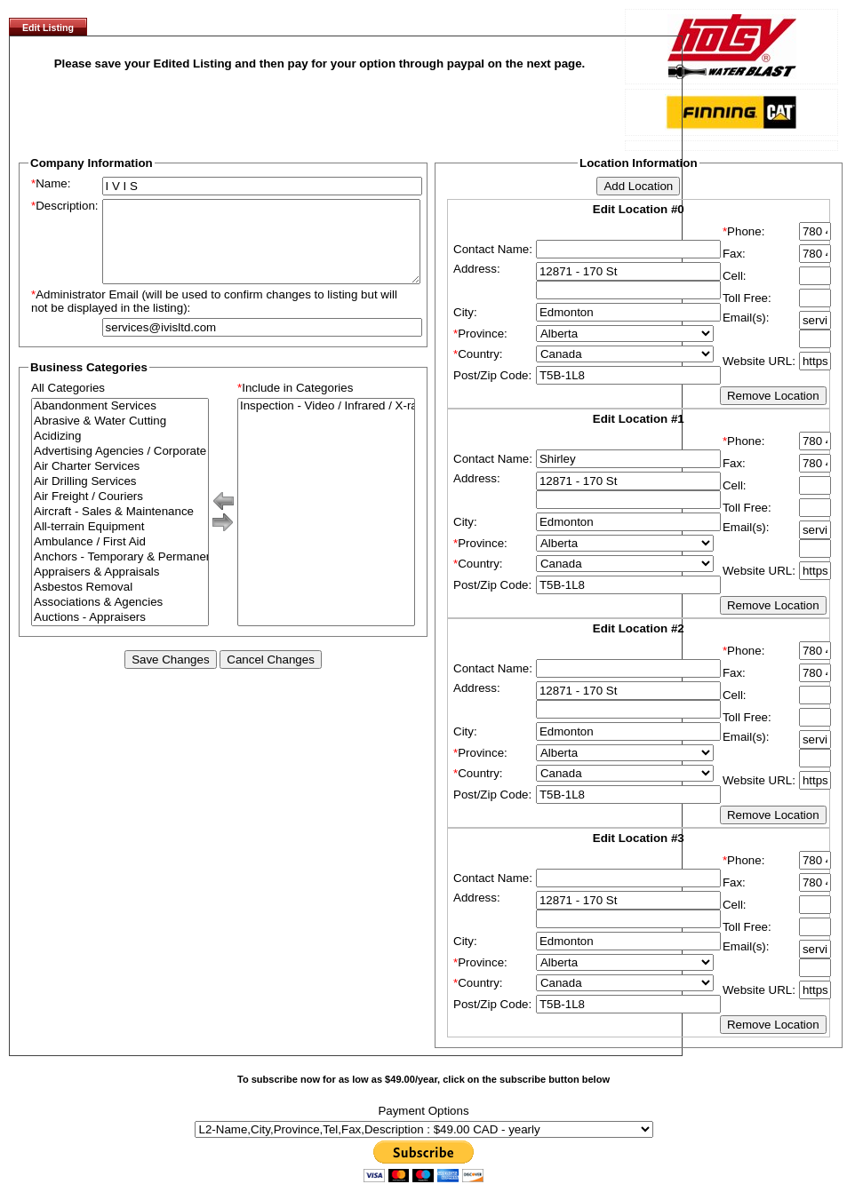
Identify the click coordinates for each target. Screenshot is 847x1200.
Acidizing (120, 452)
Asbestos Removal (120, 603)
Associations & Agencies (120, 618)
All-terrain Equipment (120, 543)
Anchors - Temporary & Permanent (120, 573)
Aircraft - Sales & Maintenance (120, 528)
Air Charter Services (120, 482)
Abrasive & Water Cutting (120, 437)
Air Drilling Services (120, 497)
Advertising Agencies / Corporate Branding (120, 467)
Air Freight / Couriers (120, 513)
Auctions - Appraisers (120, 633)
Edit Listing (48, 27)
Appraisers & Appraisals (120, 588)
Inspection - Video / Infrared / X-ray (326, 422)
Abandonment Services (120, 422)
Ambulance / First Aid (120, 558)
